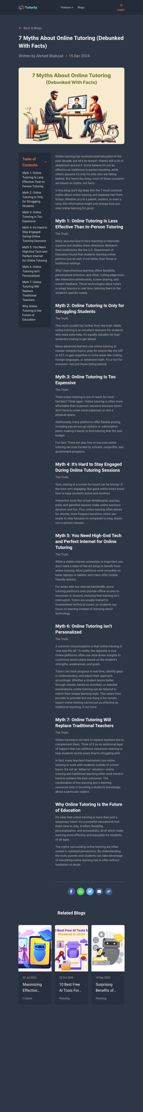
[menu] (77, 7)
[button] (34, 162)
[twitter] (90, 891)
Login (120, 7)
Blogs (81, 7)
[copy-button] (108, 891)
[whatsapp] (80, 891)
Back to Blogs (30, 28)
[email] (99, 891)
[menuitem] (67, 7)
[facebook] (71, 891)
